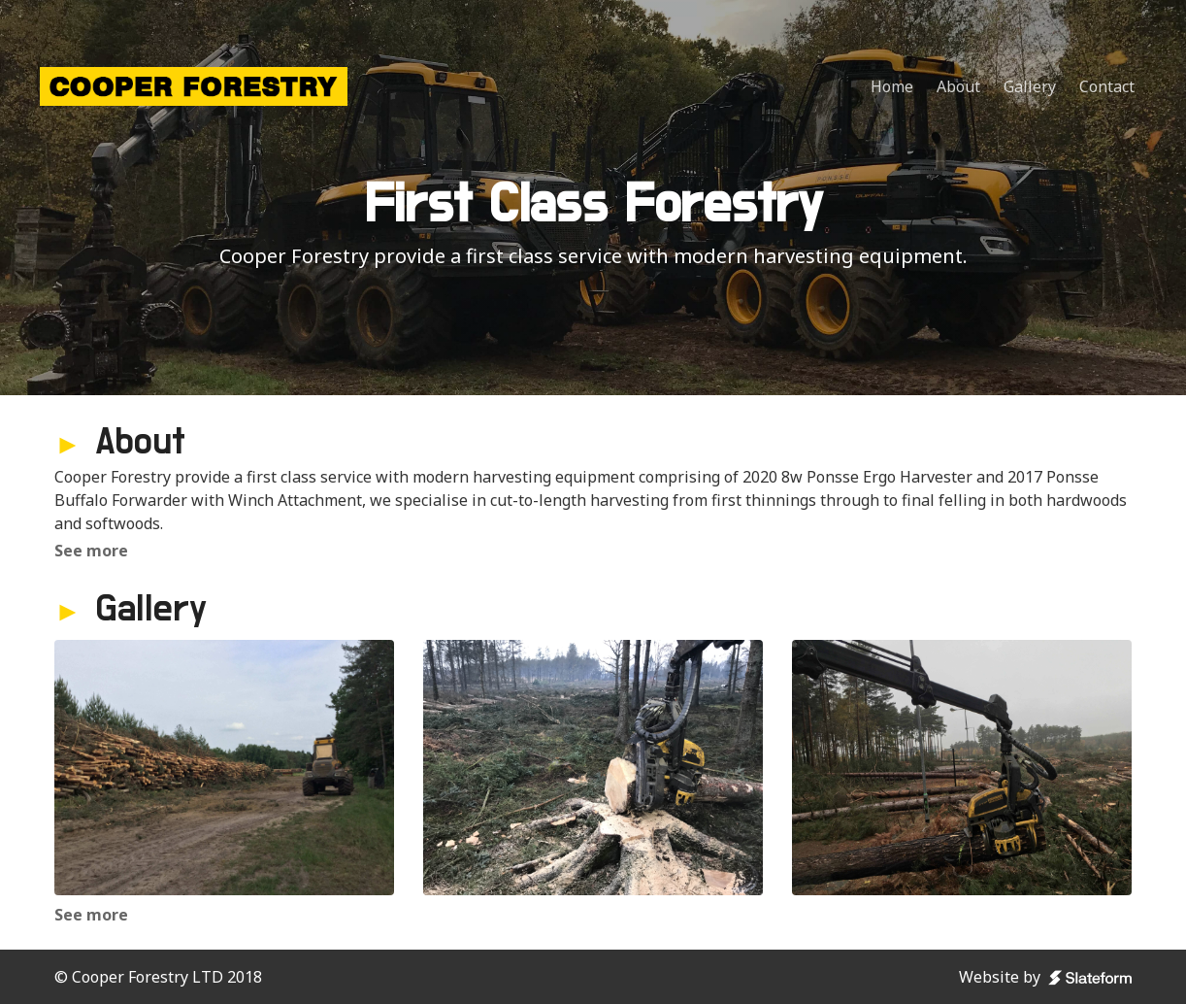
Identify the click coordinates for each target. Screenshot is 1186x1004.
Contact (1107, 86)
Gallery (1030, 86)
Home (892, 86)
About (958, 86)
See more (91, 550)
